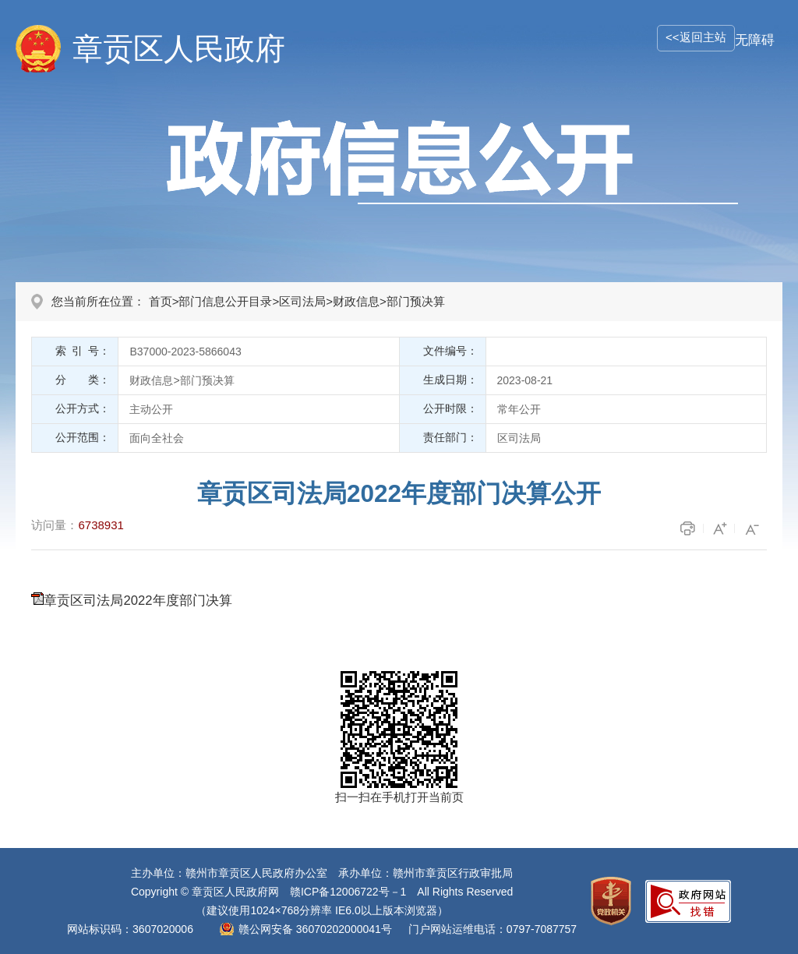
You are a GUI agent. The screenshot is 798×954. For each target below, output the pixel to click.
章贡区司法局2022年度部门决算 (137, 600)
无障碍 (755, 40)
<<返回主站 (696, 37)
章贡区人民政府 (178, 48)
